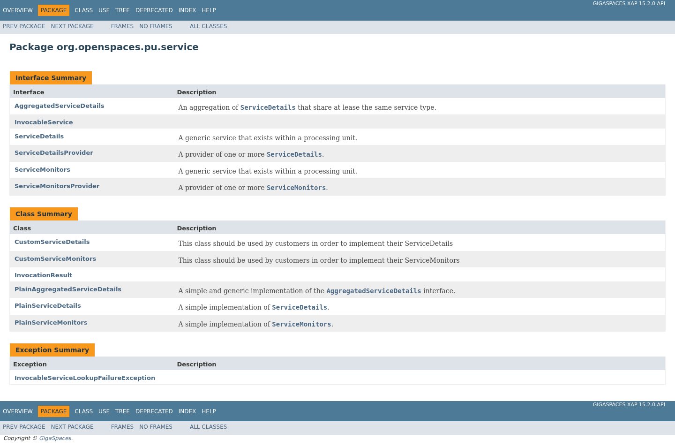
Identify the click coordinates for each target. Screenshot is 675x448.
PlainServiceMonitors (51, 322)
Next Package (72, 26)
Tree (122, 10)
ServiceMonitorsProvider (57, 186)
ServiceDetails (39, 136)
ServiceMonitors (42, 169)
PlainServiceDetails (48, 305)
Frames (122, 26)
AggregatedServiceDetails (60, 105)
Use (104, 10)
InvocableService (44, 122)
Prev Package (24, 26)
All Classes (208, 26)
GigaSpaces (55, 438)
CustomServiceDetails (52, 241)
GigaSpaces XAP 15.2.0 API (629, 3)
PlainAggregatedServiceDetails (68, 289)
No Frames (155, 26)
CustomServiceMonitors (55, 258)
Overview (18, 10)
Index (187, 10)
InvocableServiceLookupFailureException (85, 377)
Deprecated (154, 10)
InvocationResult (43, 275)
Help (209, 10)
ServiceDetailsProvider (54, 152)
